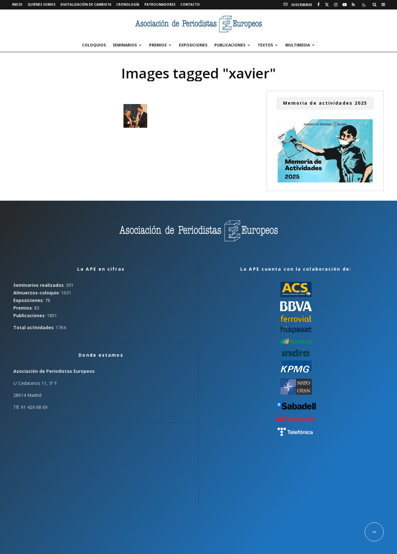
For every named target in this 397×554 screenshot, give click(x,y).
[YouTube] (344, 5)
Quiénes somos (41, 4)
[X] (326, 5)
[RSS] (353, 5)
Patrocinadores (159, 4)
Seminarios (125, 45)
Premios (158, 45)
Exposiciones (193, 45)
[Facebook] (318, 5)
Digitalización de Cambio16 (85, 4)
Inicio (17, 4)
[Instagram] (335, 5)
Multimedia (297, 45)
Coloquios (94, 45)
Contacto (190, 4)
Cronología (127, 4)
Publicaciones (229, 45)
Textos (265, 45)
